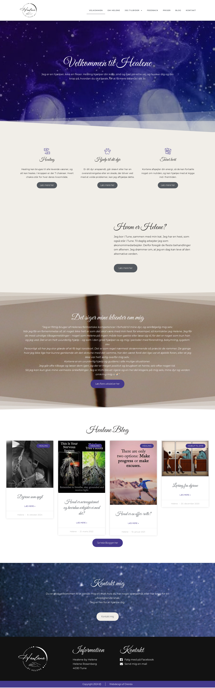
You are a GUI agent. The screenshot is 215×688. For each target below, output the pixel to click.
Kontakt (191, 10)
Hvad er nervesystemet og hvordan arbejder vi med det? (82, 508)
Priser (167, 10)
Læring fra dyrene (185, 486)
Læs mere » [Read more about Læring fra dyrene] (185, 495)
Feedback (152, 10)
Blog (178, 10)
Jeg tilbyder (133, 10)
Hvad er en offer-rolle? (133, 514)
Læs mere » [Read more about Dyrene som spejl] (29, 506)
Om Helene (114, 10)
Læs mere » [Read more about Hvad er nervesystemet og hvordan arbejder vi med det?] (81, 523)
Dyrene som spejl (30, 497)
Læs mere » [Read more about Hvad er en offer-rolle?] (133, 523)
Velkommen (96, 10)
